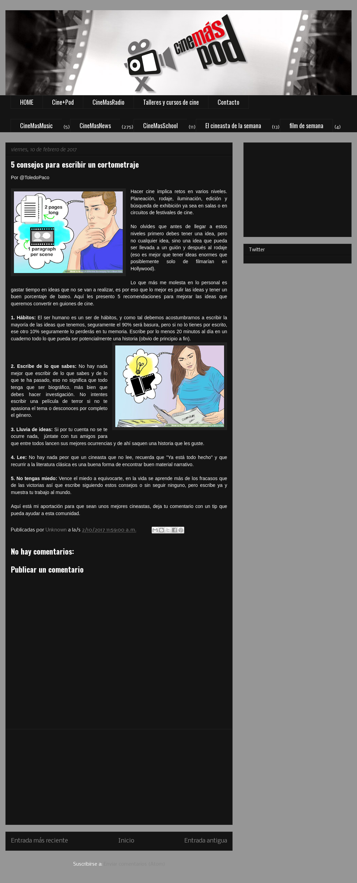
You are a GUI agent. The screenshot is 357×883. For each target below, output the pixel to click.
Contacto (228, 102)
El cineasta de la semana (233, 125)
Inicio (126, 841)
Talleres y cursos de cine (171, 102)
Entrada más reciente (39, 841)
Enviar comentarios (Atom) (134, 864)
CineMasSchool (160, 125)
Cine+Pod (63, 102)
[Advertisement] (119, 776)
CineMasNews (95, 125)
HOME (26, 102)
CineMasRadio (108, 102)
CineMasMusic (36, 125)
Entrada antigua (205, 841)
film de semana (306, 125)
